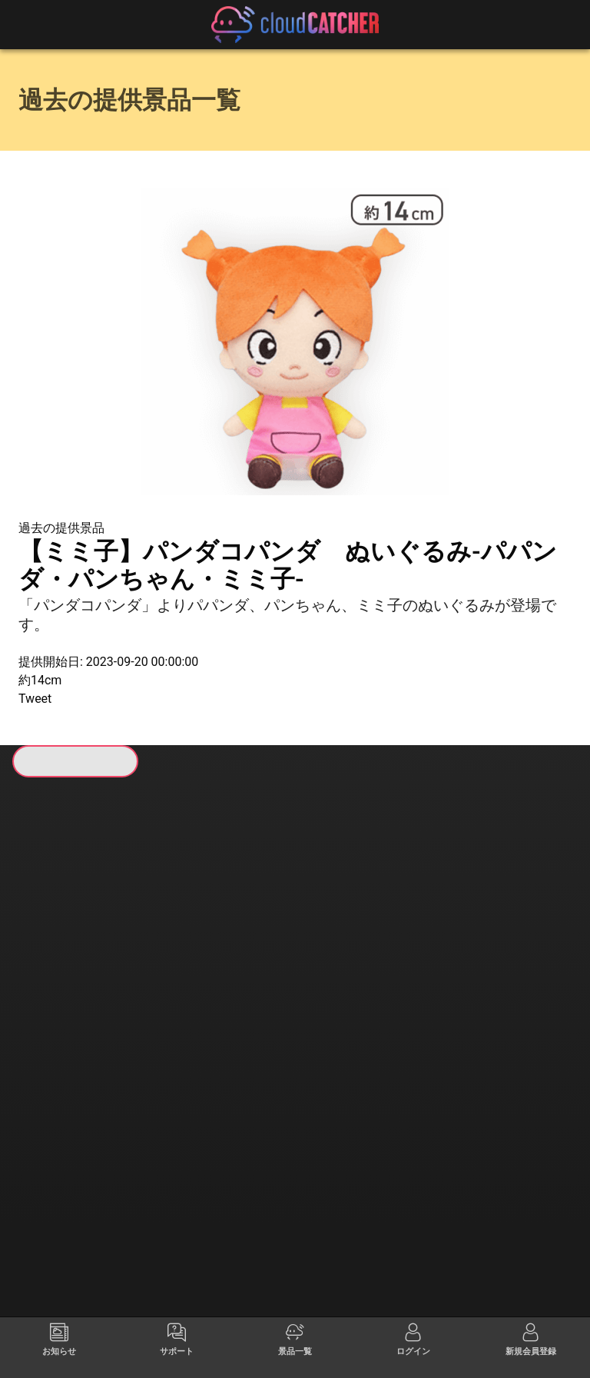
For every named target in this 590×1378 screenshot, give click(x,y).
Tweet (34, 698)
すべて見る (220, 993)
